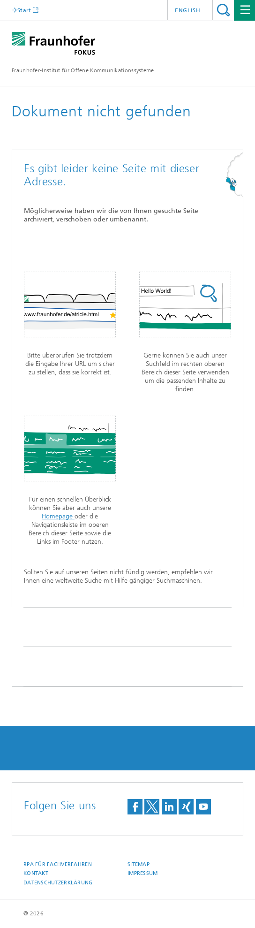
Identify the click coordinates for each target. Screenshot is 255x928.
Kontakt (35, 873)
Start (24, 10)
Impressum (143, 873)
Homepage (58, 516)
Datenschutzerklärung (58, 883)
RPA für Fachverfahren (57, 864)
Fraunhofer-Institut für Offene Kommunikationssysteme (83, 70)
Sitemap (139, 864)
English (188, 10)
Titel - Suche (223, 10)
